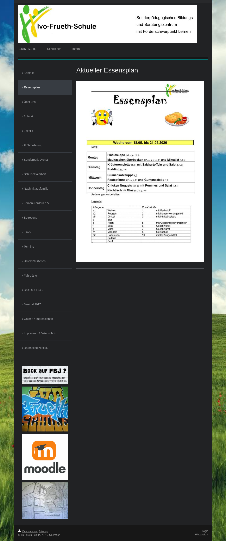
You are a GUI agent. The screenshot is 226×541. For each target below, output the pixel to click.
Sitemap (43, 531)
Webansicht (201, 534)
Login (205, 531)
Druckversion (28, 531)
